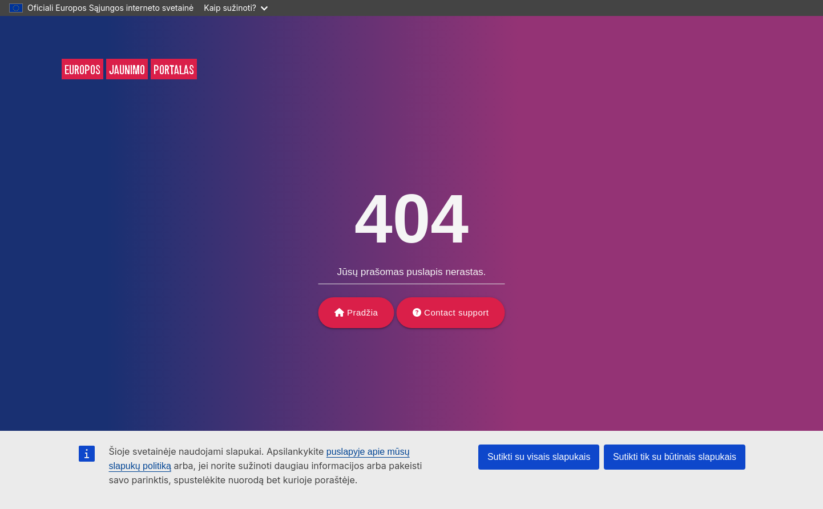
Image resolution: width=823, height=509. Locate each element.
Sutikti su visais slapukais (539, 457)
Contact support (456, 312)
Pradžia (362, 312)
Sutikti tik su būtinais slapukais (674, 457)
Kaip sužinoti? (236, 8)
